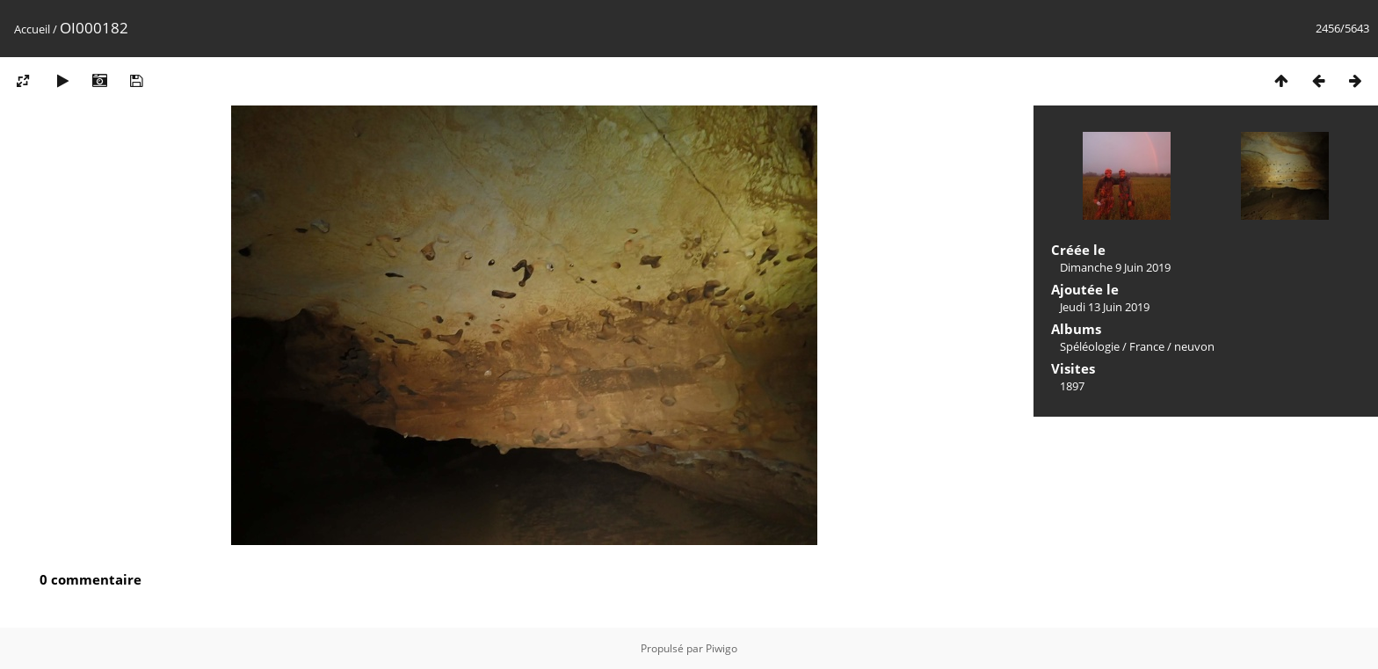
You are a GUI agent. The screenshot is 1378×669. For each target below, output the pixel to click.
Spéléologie (1090, 346)
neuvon (1194, 346)
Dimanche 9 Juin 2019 (1115, 267)
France (1146, 346)
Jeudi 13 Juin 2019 (1105, 307)
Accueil (32, 29)
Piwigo (721, 648)
